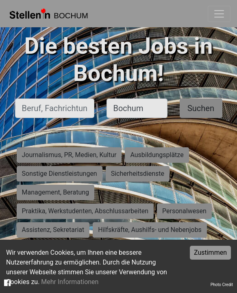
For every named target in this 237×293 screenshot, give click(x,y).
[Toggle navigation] (219, 14)
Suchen (200, 108)
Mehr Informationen (69, 282)
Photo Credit (222, 284)
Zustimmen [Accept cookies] (210, 252)
